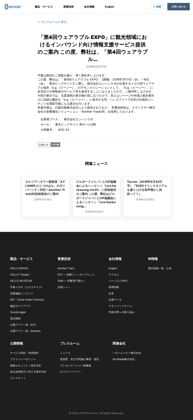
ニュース (65, 353)
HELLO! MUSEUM (21, 280)
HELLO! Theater (19, 274)
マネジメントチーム (120, 306)
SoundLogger (18, 312)
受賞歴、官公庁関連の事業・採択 (79, 359)
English (113, 268)
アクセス (114, 274)
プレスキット (18, 378)
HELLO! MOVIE (19, 268)
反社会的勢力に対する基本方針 (28, 371)
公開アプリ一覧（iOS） (24, 324)
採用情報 (114, 287)
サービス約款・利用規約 (24, 353)
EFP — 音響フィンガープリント (76, 274)
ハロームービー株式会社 (127, 353)
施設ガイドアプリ (20, 306)
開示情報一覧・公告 (160, 268)
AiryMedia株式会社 (124, 359)
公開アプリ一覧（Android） (26, 331)
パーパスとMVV (118, 280)
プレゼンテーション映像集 (75, 365)
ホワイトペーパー (70, 371)
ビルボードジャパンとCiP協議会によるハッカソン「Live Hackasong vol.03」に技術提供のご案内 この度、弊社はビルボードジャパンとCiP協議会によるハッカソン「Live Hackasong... (96, 194)
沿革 (111, 293)
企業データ (115, 299)
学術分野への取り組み (122, 312)
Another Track (66, 268)
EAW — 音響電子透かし (71, 280)
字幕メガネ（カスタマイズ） (27, 287)
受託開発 (15, 318)
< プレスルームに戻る (52, 22)
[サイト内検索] (157, 7)
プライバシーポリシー (23, 359)
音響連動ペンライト (21, 293)
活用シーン (64, 287)
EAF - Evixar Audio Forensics (27, 299)
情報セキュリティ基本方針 (25, 365)
